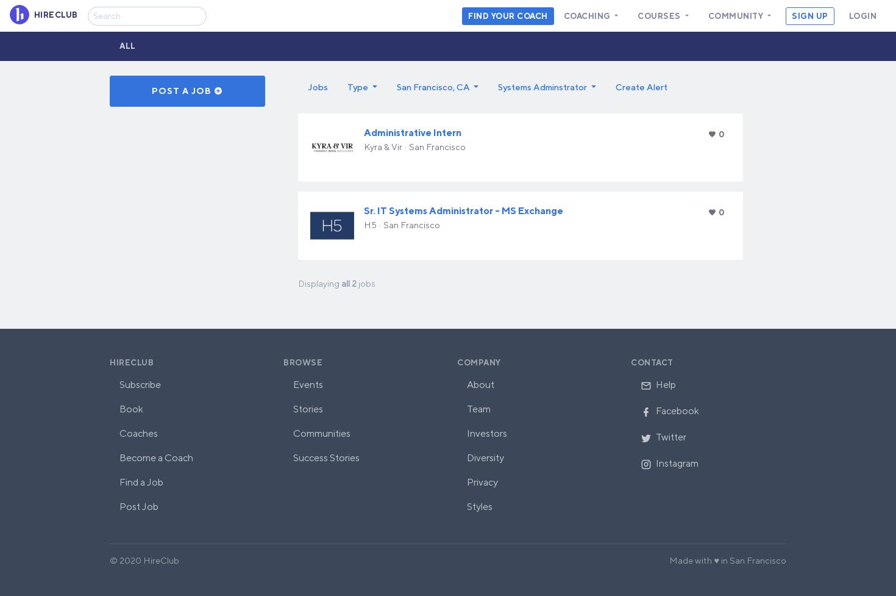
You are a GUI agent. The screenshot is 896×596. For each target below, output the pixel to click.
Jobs (318, 87)
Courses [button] (660, 16)
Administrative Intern (412, 132)
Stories (308, 409)
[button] (362, 87)
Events (308, 384)
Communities (321, 433)
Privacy (482, 482)
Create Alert (641, 87)
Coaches (138, 433)
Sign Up (810, 16)
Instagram (670, 463)
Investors (487, 433)
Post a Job (187, 91)
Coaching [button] (588, 16)
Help (658, 384)
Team (479, 409)
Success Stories (326, 458)
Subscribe (140, 384)
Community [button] (737, 16)
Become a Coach (156, 458)
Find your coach (508, 16)
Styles (479, 506)
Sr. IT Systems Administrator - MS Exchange (463, 211)
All (127, 46)
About (480, 384)
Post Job (138, 506)
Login (863, 16)
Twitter (663, 437)
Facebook (670, 411)
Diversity (485, 458)
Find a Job (141, 482)
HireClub (132, 362)
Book (131, 409)
